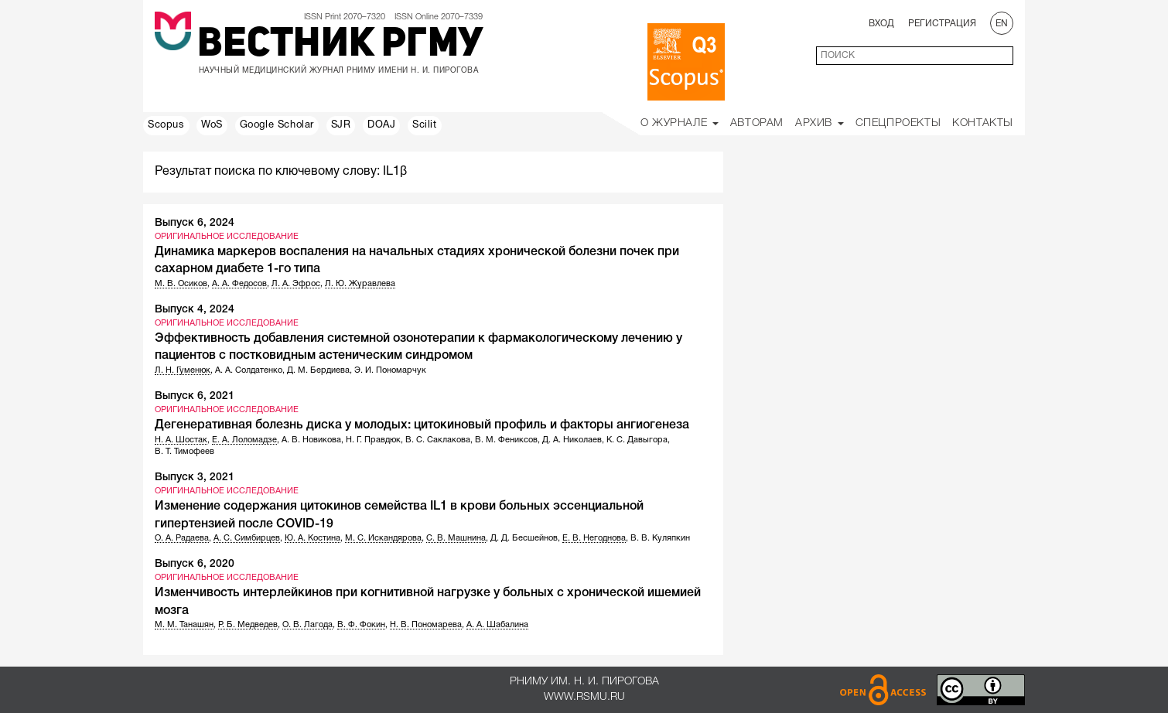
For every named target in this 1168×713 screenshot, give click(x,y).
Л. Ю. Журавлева (360, 284)
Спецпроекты (898, 123)
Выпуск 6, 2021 (194, 396)
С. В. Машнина (456, 538)
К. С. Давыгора (637, 440)
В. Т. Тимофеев (184, 451)
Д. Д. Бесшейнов (524, 538)
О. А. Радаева (182, 538)
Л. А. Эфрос (296, 284)
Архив (819, 123)
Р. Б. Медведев (248, 625)
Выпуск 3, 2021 (194, 477)
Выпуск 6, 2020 (194, 564)
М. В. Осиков (181, 284)
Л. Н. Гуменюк (182, 370)
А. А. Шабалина (497, 625)
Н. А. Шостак (181, 440)
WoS (212, 125)
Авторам (757, 123)
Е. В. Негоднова (594, 538)
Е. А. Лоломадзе (244, 440)
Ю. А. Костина (312, 538)
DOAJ (381, 125)
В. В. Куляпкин (660, 538)
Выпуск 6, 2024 (194, 223)
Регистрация (942, 23)
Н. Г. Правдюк (373, 440)
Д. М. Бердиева (318, 370)
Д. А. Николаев (572, 440)
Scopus (166, 125)
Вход (881, 23)
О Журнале (679, 123)
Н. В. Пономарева (426, 625)
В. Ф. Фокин (361, 625)
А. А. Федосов (239, 284)
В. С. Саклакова (437, 440)
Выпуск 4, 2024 (194, 310)
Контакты (982, 123)
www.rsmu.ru (584, 697)
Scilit (424, 125)
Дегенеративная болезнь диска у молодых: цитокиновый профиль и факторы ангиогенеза (422, 425)
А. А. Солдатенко (248, 370)
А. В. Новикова (311, 440)
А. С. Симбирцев (246, 538)
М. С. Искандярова (383, 538)
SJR (341, 125)
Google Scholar (277, 125)
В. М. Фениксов (506, 440)
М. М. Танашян (184, 625)
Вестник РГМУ (340, 46)
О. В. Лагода (307, 625)
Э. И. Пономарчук (390, 370)
